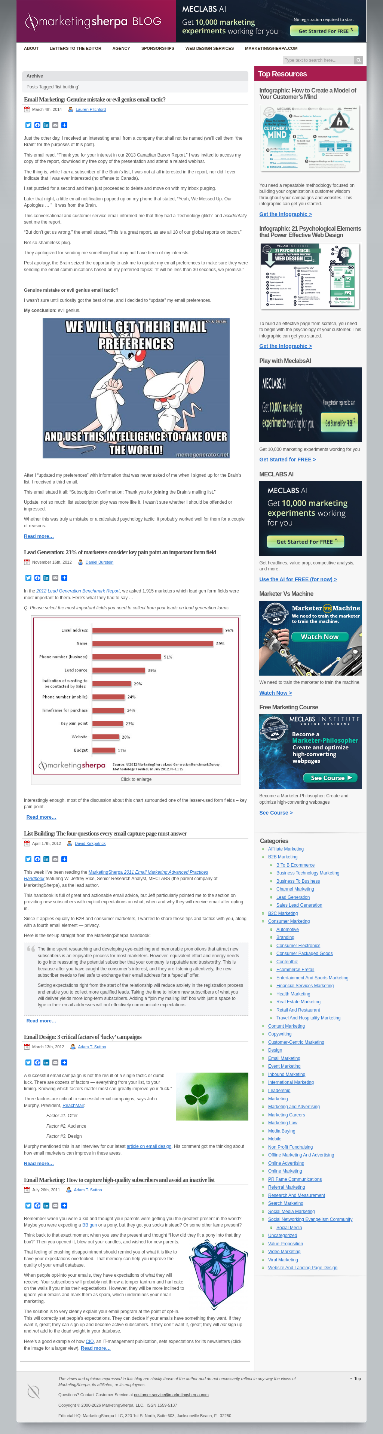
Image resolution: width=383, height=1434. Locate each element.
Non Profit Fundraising (290, 1147)
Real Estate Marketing (298, 1001)
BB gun (89, 1225)
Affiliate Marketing (286, 849)
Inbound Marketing (286, 1074)
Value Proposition (285, 1243)
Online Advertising (286, 1163)
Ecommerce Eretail (295, 969)
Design (275, 1050)
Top (357, 1378)
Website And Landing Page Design (302, 1267)
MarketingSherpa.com (271, 48)
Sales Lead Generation (299, 905)
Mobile (274, 1139)
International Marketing (291, 1082)
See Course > (276, 813)
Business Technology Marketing (308, 873)
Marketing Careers (286, 1115)
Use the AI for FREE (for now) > (298, 579)
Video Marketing (284, 1251)
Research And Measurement (296, 1195)
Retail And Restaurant (298, 1010)
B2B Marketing (283, 857)
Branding (285, 937)
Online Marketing (285, 1171)
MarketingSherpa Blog (96, 22)
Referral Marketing (286, 1187)
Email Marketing (284, 1058)
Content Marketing (286, 1026)
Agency (121, 48)
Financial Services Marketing (305, 985)
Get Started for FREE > (288, 460)
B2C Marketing (283, 913)
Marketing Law (282, 1122)
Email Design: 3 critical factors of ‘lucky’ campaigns (82, 1037)
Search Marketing (285, 1203)
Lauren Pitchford (91, 109)
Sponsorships (157, 48)
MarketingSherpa (106, 872)
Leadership (279, 1090)
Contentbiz (287, 961)
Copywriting (280, 1034)
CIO (90, 1341)
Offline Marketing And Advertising (301, 1155)
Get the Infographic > (286, 214)
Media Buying (281, 1131)
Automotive (287, 929)
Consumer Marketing (289, 921)
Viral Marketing (283, 1259)
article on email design (149, 1146)
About (31, 48)
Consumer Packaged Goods (304, 953)
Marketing (278, 1098)
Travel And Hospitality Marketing (308, 1018)
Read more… (39, 536)
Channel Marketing (295, 889)
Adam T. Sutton (92, 1047)
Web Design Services (210, 48)
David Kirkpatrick (90, 843)
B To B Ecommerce (295, 865)
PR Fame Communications (295, 1179)
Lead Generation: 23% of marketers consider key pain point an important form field (120, 552)
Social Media (289, 1227)
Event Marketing (284, 1066)
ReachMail (73, 1105)
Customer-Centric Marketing (296, 1042)
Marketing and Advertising (294, 1106)
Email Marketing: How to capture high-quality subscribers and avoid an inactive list (119, 1180)
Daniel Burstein (100, 562)
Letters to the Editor (75, 48)
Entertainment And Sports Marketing (312, 977)
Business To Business (298, 881)
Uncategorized (282, 1235)
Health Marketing (293, 994)
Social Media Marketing (291, 1211)
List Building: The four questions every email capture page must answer (105, 833)
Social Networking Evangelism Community (310, 1219)
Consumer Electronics (298, 945)
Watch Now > (276, 693)
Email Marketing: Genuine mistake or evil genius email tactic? (94, 99)
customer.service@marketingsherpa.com (171, 1394)
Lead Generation (293, 897)
